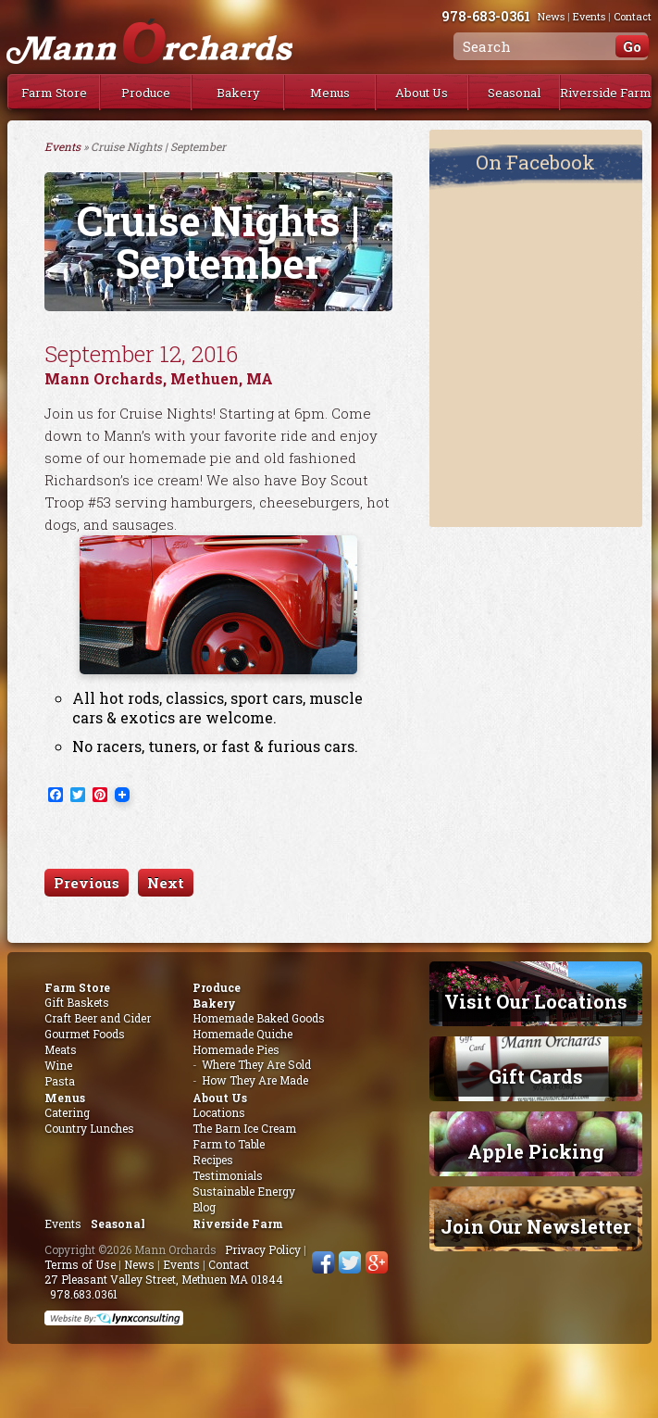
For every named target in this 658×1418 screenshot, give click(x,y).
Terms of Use (80, 1264)
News (139, 1264)
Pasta (59, 1080)
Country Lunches (89, 1128)
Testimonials (227, 1175)
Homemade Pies (235, 1049)
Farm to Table (228, 1143)
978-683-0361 (497, 16)
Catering (67, 1112)
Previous (86, 882)
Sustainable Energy (243, 1191)
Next (165, 882)
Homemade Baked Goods (258, 1017)
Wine (58, 1065)
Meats (60, 1049)
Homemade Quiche (242, 1033)
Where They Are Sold (256, 1064)
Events (62, 146)
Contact (228, 1264)
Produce (145, 92)
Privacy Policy (263, 1249)
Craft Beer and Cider (97, 1017)
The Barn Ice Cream (244, 1128)
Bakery (238, 92)
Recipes (212, 1159)
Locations (218, 1112)
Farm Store (54, 92)
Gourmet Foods (84, 1033)
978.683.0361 (84, 1293)
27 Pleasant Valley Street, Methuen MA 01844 (163, 1279)
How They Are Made (255, 1080)
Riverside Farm (606, 92)
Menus (330, 92)
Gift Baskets (76, 1002)
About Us (421, 92)
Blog (204, 1206)
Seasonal (514, 92)
